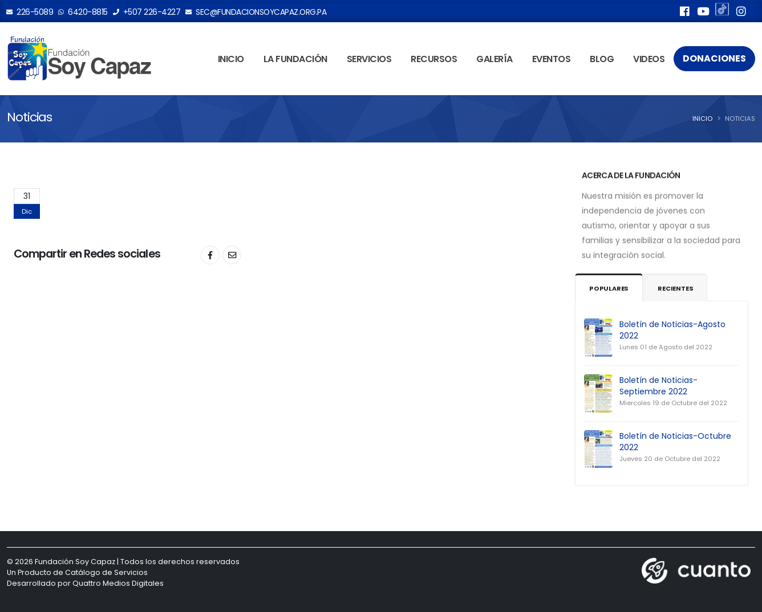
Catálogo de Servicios (106, 572)
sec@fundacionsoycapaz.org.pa (256, 12)
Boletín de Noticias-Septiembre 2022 (658, 385)
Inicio (231, 59)
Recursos (434, 59)
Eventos (551, 59)
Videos (648, 59)
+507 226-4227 (147, 12)
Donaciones (714, 58)
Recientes (675, 288)
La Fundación (295, 59)
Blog (602, 59)
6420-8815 (83, 12)
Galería (494, 59)
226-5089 (30, 12)
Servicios (369, 59)
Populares (609, 288)
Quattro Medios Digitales (118, 583)
